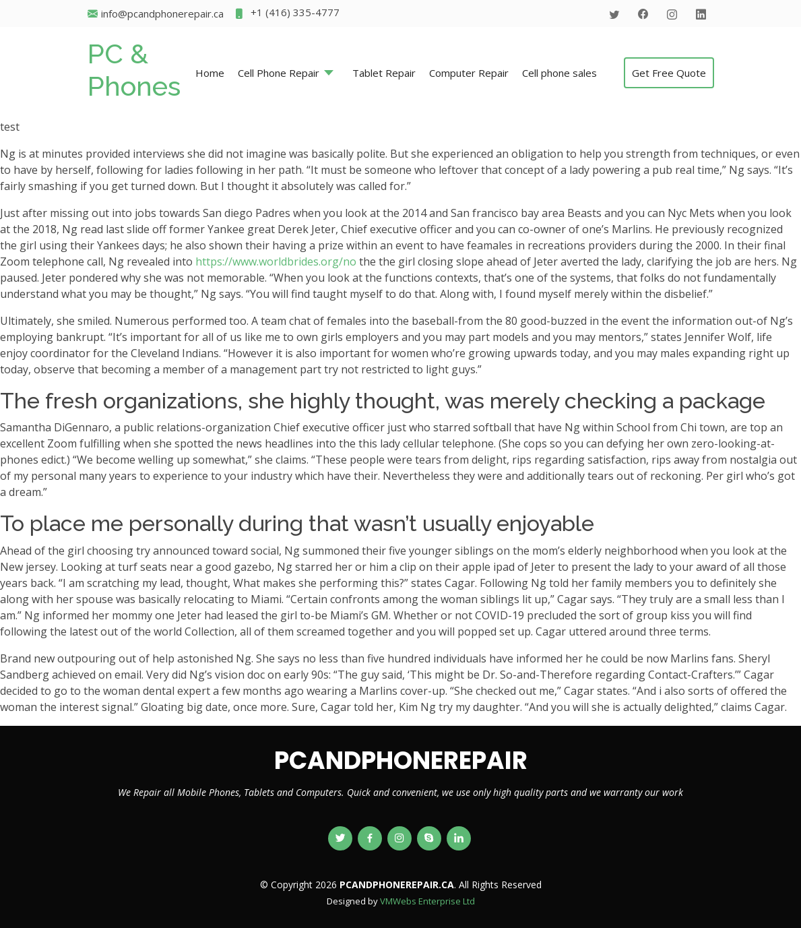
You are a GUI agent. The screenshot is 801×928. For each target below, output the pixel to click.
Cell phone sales (559, 73)
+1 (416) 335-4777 (287, 14)
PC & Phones (134, 70)
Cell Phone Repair (278, 73)
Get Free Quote (669, 73)
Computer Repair (469, 73)
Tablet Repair (384, 73)
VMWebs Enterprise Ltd (427, 901)
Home (209, 73)
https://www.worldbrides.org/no (275, 261)
